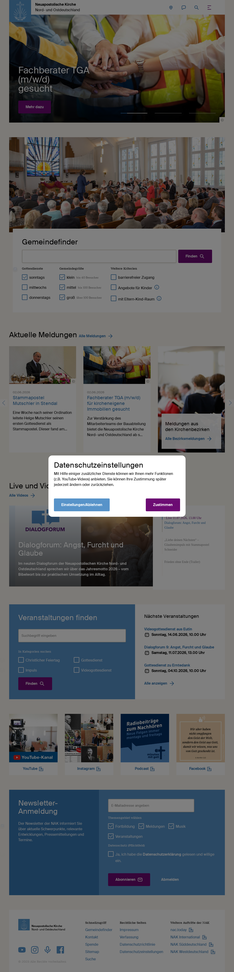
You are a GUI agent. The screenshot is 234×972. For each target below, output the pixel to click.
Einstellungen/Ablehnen (81, 504)
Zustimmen (163, 504)
